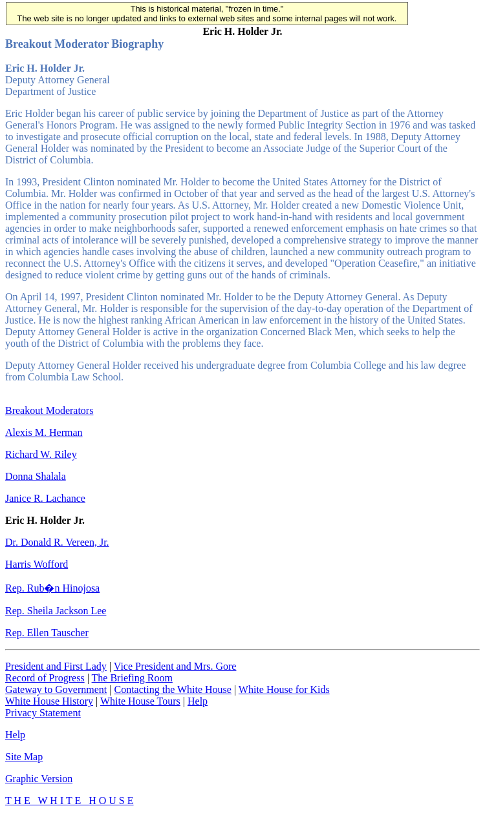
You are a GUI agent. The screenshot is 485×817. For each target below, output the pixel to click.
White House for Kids (284, 689)
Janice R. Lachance (45, 498)
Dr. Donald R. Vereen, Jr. (57, 542)
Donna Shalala (35, 476)
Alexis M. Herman (44, 432)
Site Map (24, 756)
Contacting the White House (172, 689)
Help (198, 701)
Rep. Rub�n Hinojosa (52, 588)
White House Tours (140, 701)
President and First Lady (56, 666)
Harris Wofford (36, 564)
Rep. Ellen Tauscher (47, 632)
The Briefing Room (132, 677)
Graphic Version (38, 778)
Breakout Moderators (49, 410)
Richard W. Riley (41, 454)
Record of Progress (45, 677)
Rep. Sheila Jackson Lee (55, 610)
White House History (49, 701)
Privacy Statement (43, 712)
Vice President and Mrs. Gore (175, 666)
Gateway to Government (56, 689)
